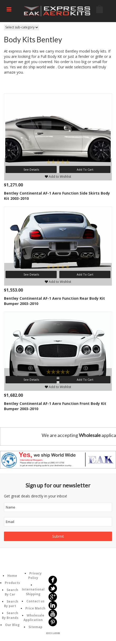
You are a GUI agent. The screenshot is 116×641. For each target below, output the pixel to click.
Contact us (35, 601)
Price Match (35, 608)
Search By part (11, 603)
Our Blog (12, 625)
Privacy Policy (35, 575)
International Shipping (33, 591)
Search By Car (11, 592)
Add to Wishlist (58, 176)
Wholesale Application (33, 617)
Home (12, 575)
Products (12, 583)
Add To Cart (85, 169)
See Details (31, 169)
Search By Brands (10, 615)
